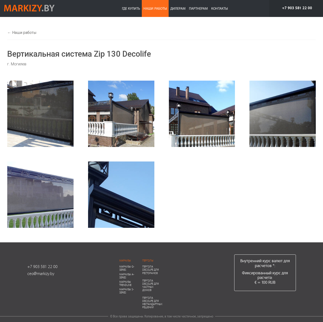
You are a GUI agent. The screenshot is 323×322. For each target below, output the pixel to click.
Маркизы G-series (126, 268)
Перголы (147, 260)
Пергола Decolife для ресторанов (150, 269)
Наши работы (155, 8)
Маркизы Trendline (125, 283)
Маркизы (125, 260)
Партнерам (198, 8)
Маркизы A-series (126, 275)
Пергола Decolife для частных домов (150, 285)
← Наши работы (22, 32)
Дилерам (178, 8)
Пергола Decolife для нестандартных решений (152, 302)
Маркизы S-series (126, 290)
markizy (29, 7)
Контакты (219, 8)
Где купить (131, 8)
